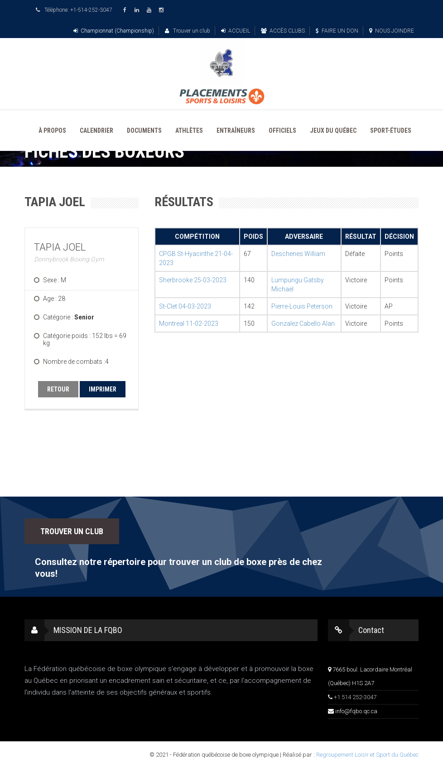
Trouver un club (187, 31)
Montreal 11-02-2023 (188, 323)
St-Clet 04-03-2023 (185, 306)
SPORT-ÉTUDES (390, 130)
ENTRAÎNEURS (236, 130)
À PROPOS (52, 130)
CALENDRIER (96, 130)
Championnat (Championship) (113, 31)
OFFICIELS (282, 130)
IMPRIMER (102, 389)
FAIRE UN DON (337, 31)
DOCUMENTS (144, 130)
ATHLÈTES (189, 130)
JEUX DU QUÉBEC (333, 130)
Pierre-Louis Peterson (301, 306)
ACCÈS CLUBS (283, 31)
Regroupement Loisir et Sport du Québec (367, 754)
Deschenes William (298, 253)
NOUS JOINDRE (391, 31)
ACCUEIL (235, 31)
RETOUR (58, 389)
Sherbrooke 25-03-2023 (192, 280)
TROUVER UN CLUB (71, 531)
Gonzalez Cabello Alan (303, 323)
